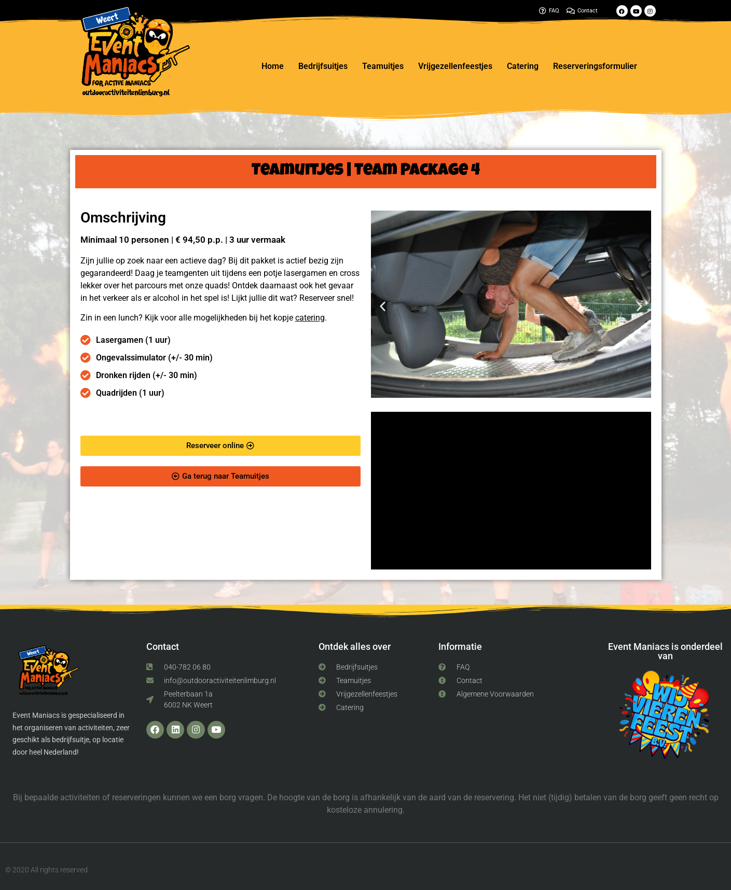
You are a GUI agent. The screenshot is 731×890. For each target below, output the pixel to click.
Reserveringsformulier (595, 66)
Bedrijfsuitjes (323, 66)
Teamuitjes (383, 66)
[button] (382, 305)
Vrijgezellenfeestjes (455, 66)
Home (272, 66)
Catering (523, 66)
